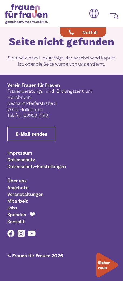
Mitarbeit (17, 201)
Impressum (19, 153)
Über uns (17, 180)
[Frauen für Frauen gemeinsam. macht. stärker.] (26, 14)
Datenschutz (21, 159)
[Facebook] (11, 233)
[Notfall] (83, 32)
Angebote (17, 187)
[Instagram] (21, 234)
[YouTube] (32, 233)
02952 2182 (35, 115)
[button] (94, 13)
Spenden (16, 214)
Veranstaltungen (25, 194)
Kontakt (16, 221)
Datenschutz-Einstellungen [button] (36, 166)
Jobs (12, 207)
